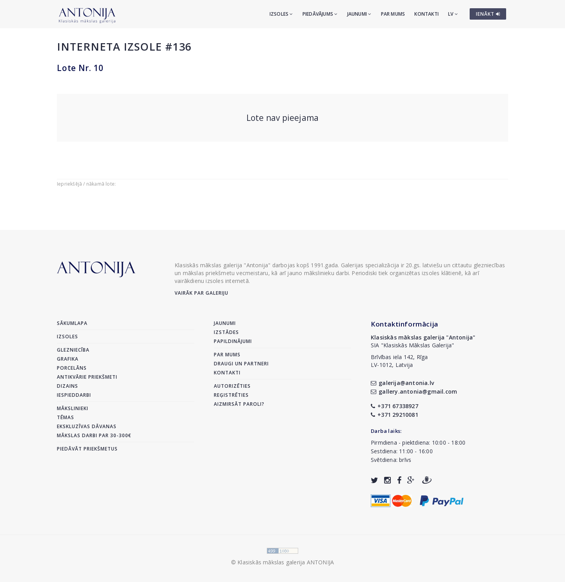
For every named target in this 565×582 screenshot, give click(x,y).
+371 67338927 (394, 406)
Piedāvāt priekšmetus (87, 448)
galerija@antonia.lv (402, 383)
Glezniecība (73, 350)
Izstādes (226, 332)
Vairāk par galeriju (201, 293)
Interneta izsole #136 (124, 46)
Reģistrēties (231, 395)
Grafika (67, 359)
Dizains (67, 386)
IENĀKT (488, 14)
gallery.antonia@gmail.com (414, 391)
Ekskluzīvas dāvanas (87, 426)
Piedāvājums (320, 14)
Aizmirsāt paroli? (239, 404)
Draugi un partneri (241, 363)
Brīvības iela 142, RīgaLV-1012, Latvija (399, 361)
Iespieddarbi (74, 395)
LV (453, 14)
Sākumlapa (72, 323)
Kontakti (426, 14)
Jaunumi (359, 14)
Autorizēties (232, 386)
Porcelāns (72, 368)
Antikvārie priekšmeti (87, 377)
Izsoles (281, 14)
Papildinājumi (233, 341)
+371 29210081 (394, 414)
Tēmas (65, 417)
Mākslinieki (72, 408)
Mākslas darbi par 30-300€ (94, 435)
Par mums (393, 14)
